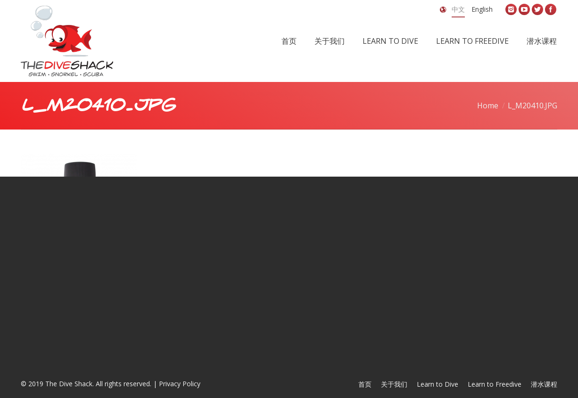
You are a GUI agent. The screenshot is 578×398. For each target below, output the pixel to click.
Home (487, 105)
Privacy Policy (179, 383)
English (482, 9)
